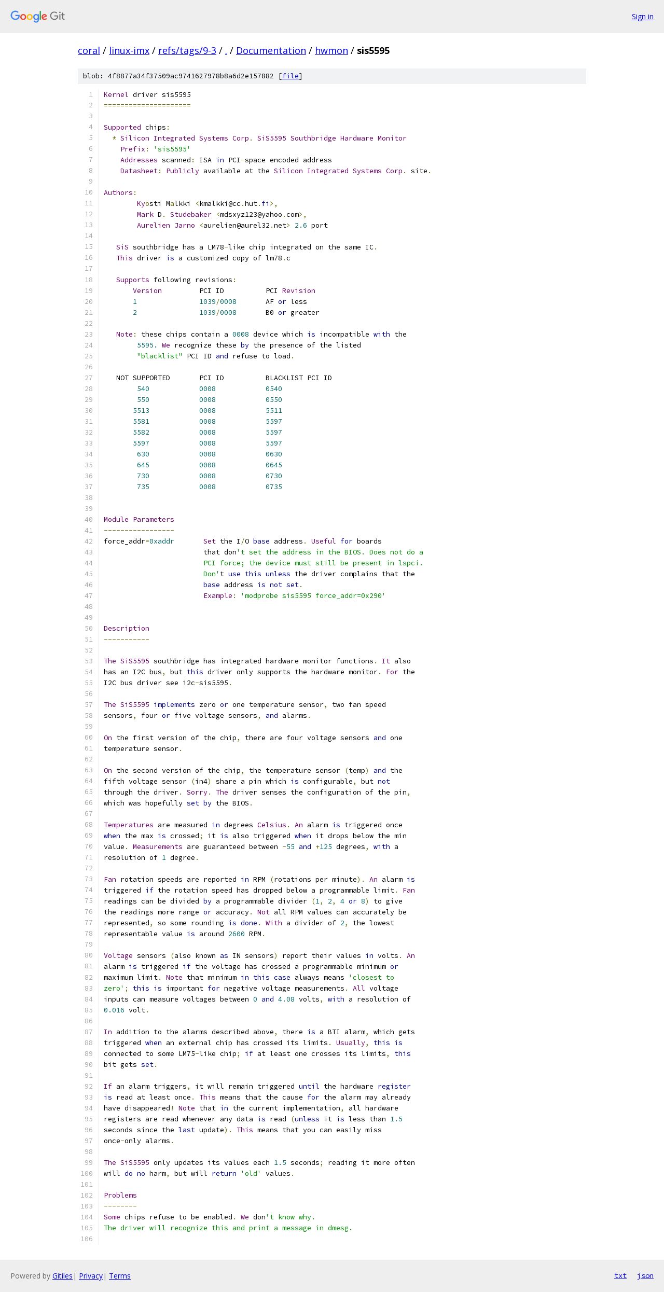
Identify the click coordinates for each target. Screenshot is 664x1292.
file (290, 76)
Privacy (91, 1276)
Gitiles (62, 1276)
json (645, 1275)
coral (89, 50)
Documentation (271, 50)
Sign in (643, 16)
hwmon (331, 50)
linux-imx (129, 50)
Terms (120, 1276)
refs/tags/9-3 (187, 50)
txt (620, 1275)
